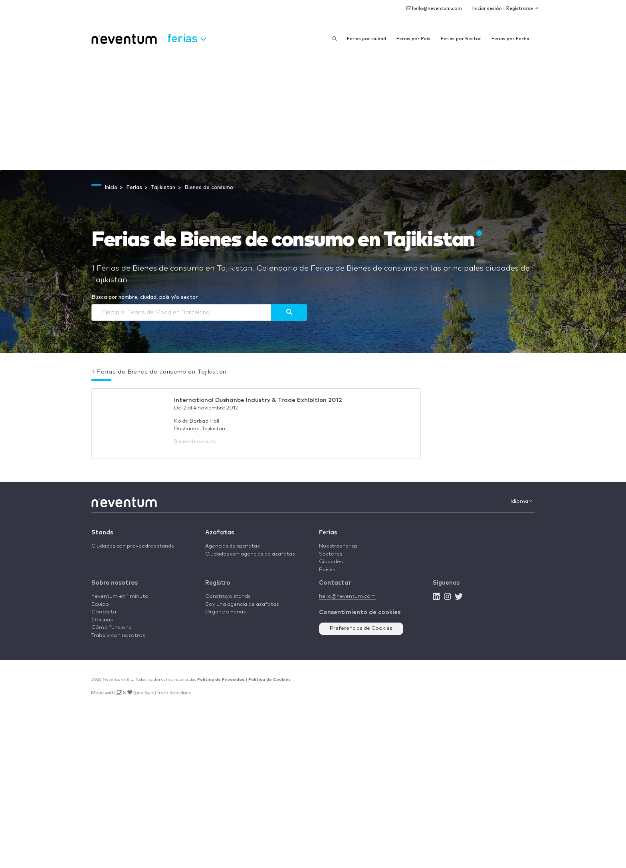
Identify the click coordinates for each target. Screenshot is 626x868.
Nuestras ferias (338, 546)
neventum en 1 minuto (120, 596)
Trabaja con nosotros (118, 635)
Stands (102, 533)
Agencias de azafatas (232, 546)
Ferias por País (413, 39)
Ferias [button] (186, 37)
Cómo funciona (111, 627)
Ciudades (331, 561)
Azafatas (219, 533)
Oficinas (102, 620)
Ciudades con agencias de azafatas (250, 554)
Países (327, 569)
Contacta (103, 612)
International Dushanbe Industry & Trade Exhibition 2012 (258, 400)
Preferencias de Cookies (361, 628)
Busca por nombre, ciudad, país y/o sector (144, 297)
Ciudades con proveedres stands (132, 546)
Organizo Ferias (225, 612)
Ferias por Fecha (510, 39)
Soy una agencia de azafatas (242, 604)
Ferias (328, 533)
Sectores (330, 554)
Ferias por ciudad (366, 39)
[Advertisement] (313, 110)
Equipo (100, 604)
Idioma (521, 501)
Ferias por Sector (461, 39)
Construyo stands (227, 596)
